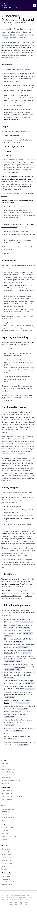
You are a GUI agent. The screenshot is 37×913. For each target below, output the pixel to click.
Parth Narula (9, 628)
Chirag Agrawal (20, 667)
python (19, 661)
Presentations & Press (8, 769)
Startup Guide (6, 855)
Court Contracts (6, 799)
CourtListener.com (7, 809)
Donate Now (5, 876)
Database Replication (8, 836)
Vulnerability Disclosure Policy (11, 781)
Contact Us (5, 783)
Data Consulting (6, 791)
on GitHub (4, 820)
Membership (5, 849)
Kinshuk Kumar (23, 675)
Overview (4, 763)
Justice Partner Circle (8, 860)
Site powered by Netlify (22, 899)
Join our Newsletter (7, 866)
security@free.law (26, 187)
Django (19, 669)
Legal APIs (4, 830)
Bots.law (26, 627)
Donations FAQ (6, 879)
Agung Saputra (10, 659)
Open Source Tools (7, 818)
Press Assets (5, 778)
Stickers (4, 885)
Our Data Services (7, 828)
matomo (27, 653)
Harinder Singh (10, 653)
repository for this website (10, 584)
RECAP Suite (5, 812)
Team (3, 766)
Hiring (3, 775)
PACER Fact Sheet (7, 793)
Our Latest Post (6, 863)
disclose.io (28, 596)
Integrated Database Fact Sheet (12, 796)
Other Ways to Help (8, 882)
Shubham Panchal (18, 695)
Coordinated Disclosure (12, 120)
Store (10, 885)
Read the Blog (6, 852)
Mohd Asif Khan (10, 689)
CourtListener (27, 622)
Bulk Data (4, 833)
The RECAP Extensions (11, 136)
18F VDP (15, 593)
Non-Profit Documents (9, 772)
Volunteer (4, 869)
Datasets (4, 839)
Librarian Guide (6, 858)
